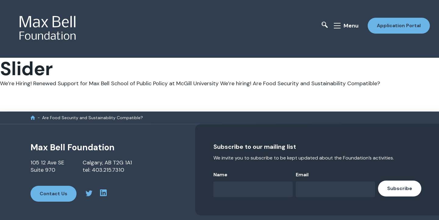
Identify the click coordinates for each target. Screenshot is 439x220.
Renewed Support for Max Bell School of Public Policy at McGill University (126, 83)
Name (220, 174)
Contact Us (53, 193)
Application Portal (399, 25)
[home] (32, 117)
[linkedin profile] (103, 193)
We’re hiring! (235, 83)
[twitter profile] (89, 194)
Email (302, 174)
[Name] (253, 189)
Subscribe (399, 188)
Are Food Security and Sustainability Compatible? (316, 83)
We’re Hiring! (16, 83)
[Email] (335, 189)
